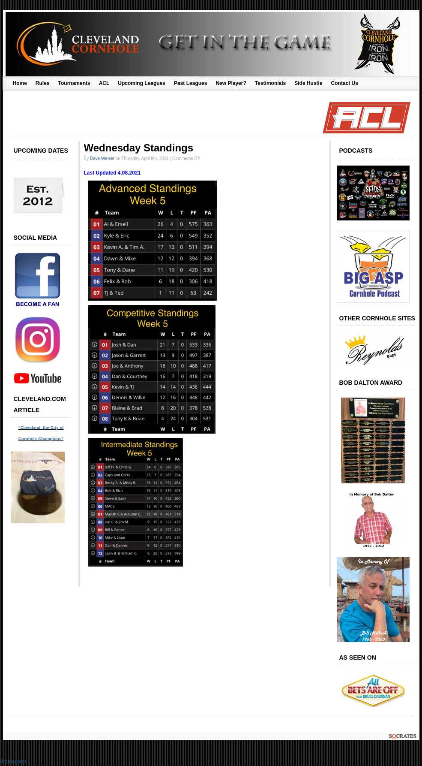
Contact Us (344, 83)
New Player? (230, 83)
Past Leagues (190, 83)
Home (20, 83)
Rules (43, 83)
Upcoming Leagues (141, 83)
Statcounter (13, 762)
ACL (104, 83)
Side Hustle (308, 83)
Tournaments (74, 83)
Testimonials (270, 83)
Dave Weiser (102, 158)
